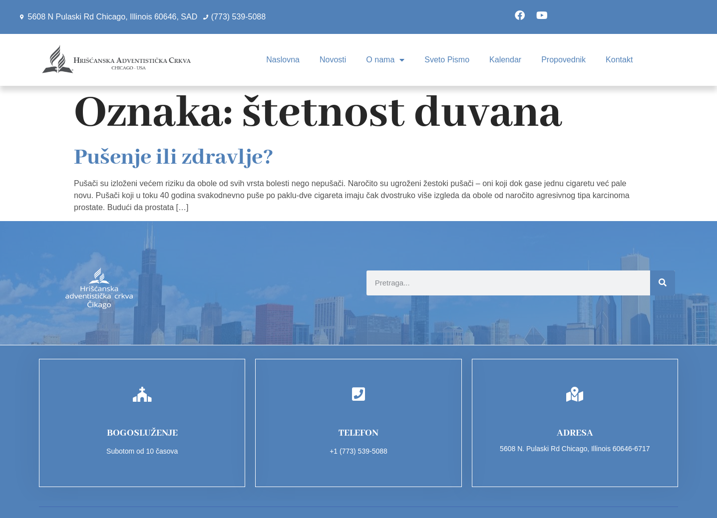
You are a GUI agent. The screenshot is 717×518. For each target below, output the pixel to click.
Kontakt (619, 59)
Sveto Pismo (446, 59)
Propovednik (563, 59)
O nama (385, 60)
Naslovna (283, 59)
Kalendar (505, 59)
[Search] (662, 282)
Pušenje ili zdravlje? (174, 158)
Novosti (333, 59)
